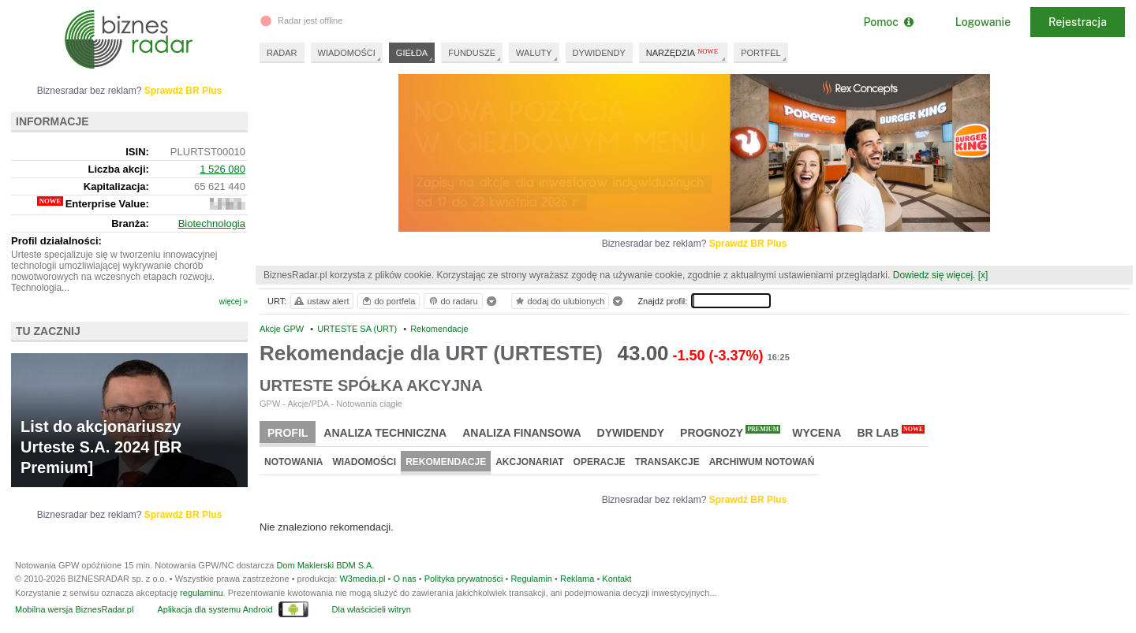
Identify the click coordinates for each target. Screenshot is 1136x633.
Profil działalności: (56, 241)
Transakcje (667, 461)
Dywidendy (631, 432)
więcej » (233, 301)
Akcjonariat (529, 461)
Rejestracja (1077, 22)
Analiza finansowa (521, 432)
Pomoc (888, 22)
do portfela (388, 301)
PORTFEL (761, 53)
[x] (983, 275)
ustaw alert (321, 301)
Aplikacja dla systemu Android (214, 609)
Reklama (577, 578)
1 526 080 (222, 169)
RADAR (282, 53)
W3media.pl (362, 578)
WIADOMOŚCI (347, 53)
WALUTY (533, 53)
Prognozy (730, 432)
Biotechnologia (211, 223)
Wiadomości (364, 461)
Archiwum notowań (762, 461)
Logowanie (983, 22)
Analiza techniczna (385, 432)
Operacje (600, 461)
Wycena (816, 432)
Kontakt (616, 578)
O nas (404, 578)
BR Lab (891, 432)
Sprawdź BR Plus (748, 243)
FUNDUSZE (471, 53)
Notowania (293, 461)
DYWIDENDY (599, 53)
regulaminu (201, 593)
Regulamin (531, 578)
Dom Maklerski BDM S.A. (325, 565)
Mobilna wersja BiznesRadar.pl (74, 609)
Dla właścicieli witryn (371, 609)
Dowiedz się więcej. (934, 275)
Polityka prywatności (463, 578)
